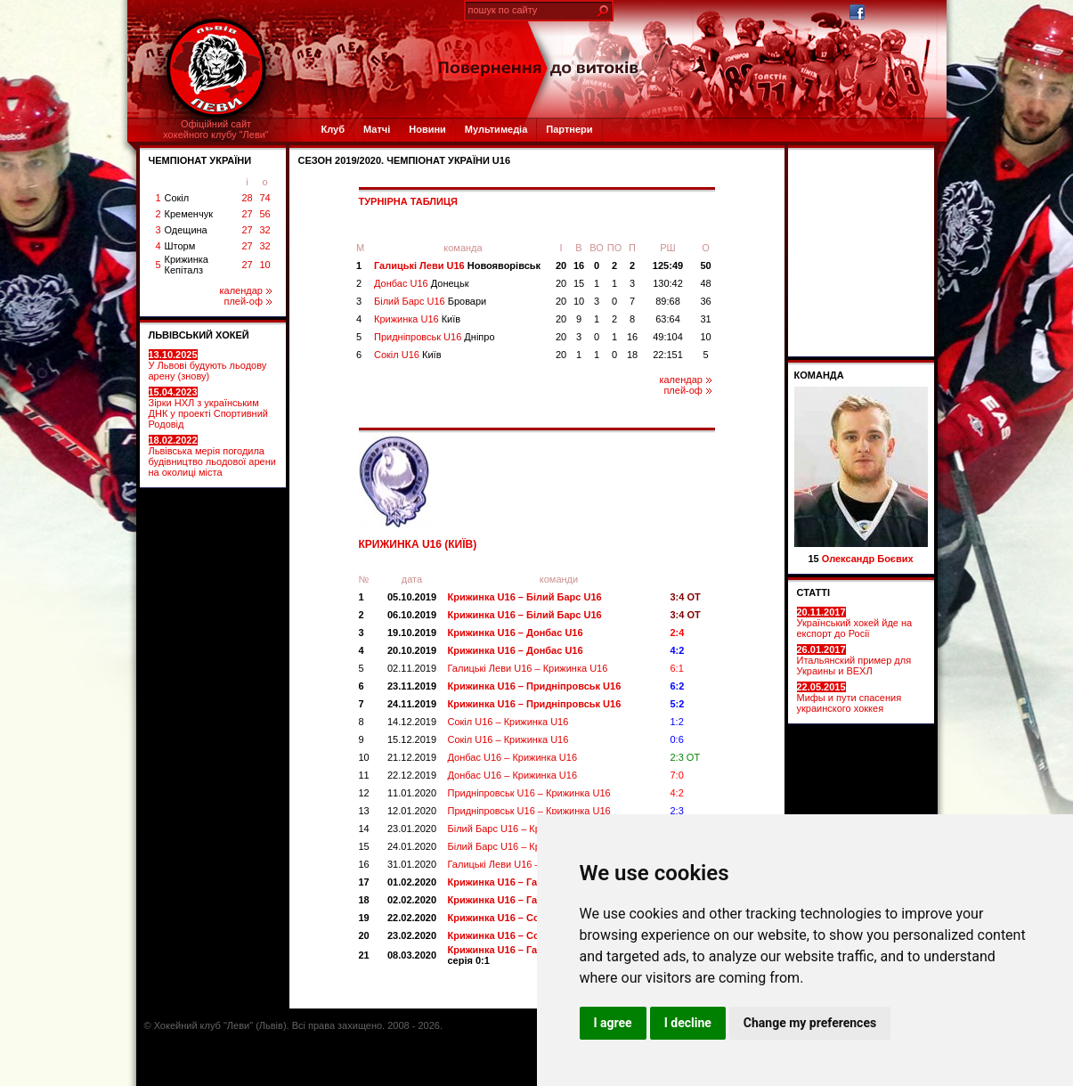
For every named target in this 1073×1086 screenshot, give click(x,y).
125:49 (668, 265)
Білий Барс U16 (430, 301)
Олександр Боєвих (868, 558)
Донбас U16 (421, 283)
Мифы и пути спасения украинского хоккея (849, 698)
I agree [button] (613, 1023)
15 (578, 283)
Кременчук (189, 213)
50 (705, 265)
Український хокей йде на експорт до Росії (855, 623)
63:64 (667, 319)
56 (264, 213)
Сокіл (177, 197)
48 (705, 283)
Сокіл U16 (408, 354)
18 (632, 354)
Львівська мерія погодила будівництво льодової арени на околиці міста (212, 456)
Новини (427, 129)
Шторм (180, 246)
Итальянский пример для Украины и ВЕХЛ (854, 660)
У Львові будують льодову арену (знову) (208, 365)
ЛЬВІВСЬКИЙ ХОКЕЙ (199, 335)
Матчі (376, 129)
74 (264, 197)
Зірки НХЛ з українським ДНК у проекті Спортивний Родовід (208, 408)
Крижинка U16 (417, 319)
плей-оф (247, 301)
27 (246, 213)
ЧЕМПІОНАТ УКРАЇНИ (200, 160)
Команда (819, 375)
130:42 (668, 283)
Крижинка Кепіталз (186, 264)
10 (264, 264)
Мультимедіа (496, 129)
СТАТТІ (814, 592)
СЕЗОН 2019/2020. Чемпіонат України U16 (404, 160)
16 (578, 265)
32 (264, 230)
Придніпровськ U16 (434, 336)
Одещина (186, 230)
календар (246, 290)
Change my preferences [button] (810, 1023)
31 (705, 319)
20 (561, 265)
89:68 (667, 301)
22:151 (668, 354)
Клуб (333, 129)
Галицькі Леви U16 (457, 265)
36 (705, 301)
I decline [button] (687, 1023)
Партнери (569, 129)
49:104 (668, 336)
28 (246, 197)
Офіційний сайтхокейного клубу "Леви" (216, 129)
